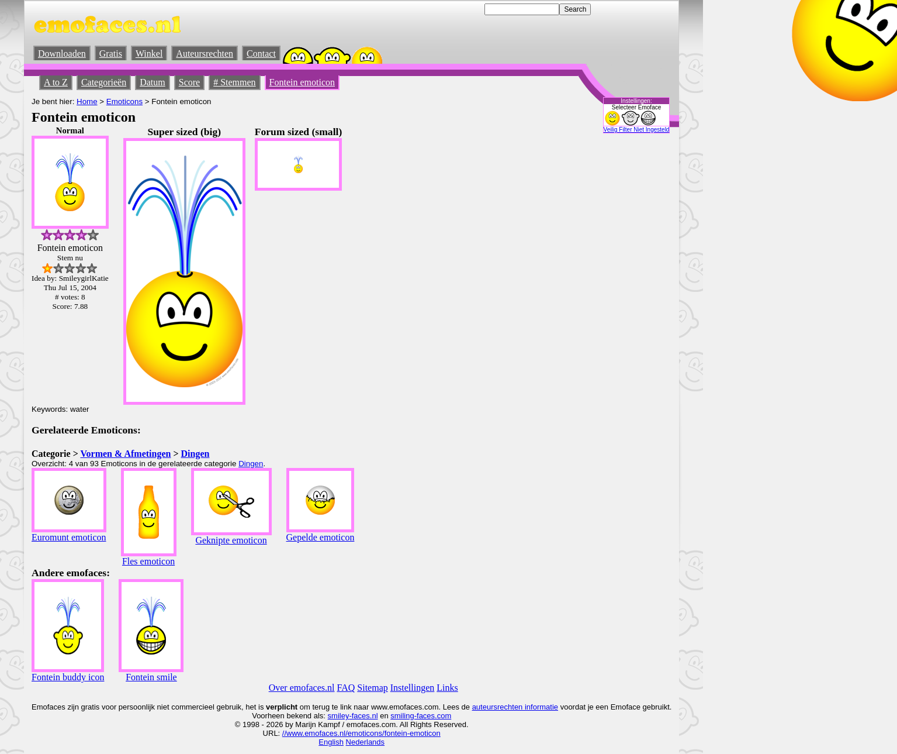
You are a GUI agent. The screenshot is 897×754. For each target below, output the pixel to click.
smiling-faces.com (420, 715)
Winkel (149, 53)
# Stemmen (234, 82)
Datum (152, 82)
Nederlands (365, 742)
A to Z (56, 82)
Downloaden (62, 53)
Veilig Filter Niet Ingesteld (637, 129)
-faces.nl (363, 715)
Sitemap (372, 688)
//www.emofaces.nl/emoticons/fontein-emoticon (361, 733)
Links (447, 688)
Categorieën (103, 82)
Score (189, 82)
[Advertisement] (570, 301)
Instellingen (412, 688)
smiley (338, 715)
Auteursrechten (204, 53)
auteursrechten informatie (515, 707)
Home (87, 101)
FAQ (346, 688)
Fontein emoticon (302, 82)
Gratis (110, 53)
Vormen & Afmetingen (125, 454)
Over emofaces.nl (302, 688)
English (331, 742)
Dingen (195, 454)
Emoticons (124, 101)
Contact (261, 53)
